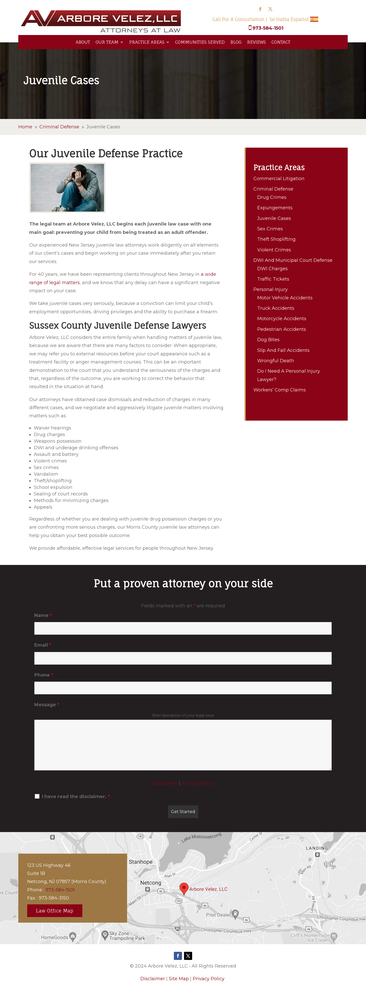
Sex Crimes (270, 229)
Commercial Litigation (278, 178)
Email (42, 645)
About (83, 42)
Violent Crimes (274, 250)
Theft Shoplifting (276, 239)
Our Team (107, 42)
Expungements (275, 208)
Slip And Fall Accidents (283, 350)
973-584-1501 (267, 28)
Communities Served (200, 42)
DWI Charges (272, 268)
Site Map (179, 978)
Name (43, 615)
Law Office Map (54, 910)
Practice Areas (146, 42)
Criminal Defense (273, 189)
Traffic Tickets (273, 279)
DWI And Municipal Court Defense (292, 260)
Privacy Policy (197, 783)
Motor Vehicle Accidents (285, 298)
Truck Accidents (275, 308)
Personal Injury (270, 289)
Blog (235, 42)
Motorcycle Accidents (281, 318)
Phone (43, 675)
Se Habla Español (289, 19)
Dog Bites (268, 339)
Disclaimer (165, 783)
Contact (280, 42)
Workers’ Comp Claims (279, 390)
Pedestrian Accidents (281, 329)
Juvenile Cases (274, 218)
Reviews (256, 42)
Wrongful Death (275, 361)
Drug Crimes (271, 197)
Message (46, 705)
